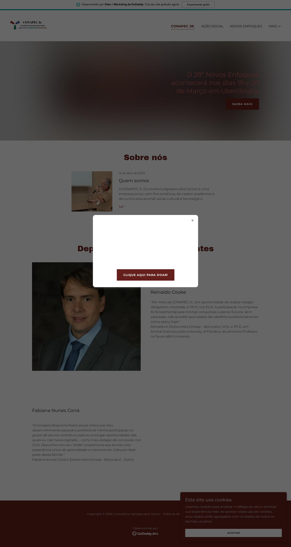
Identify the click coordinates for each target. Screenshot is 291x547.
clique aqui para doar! (145, 275)
